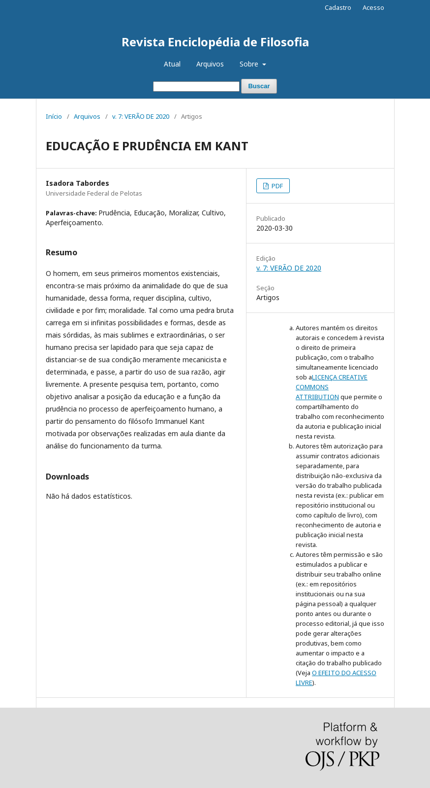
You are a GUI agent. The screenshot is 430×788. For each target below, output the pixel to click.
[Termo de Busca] (196, 86)
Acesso (373, 7)
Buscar (259, 86)
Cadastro (338, 7)
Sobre (250, 64)
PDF (276, 185)
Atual (172, 64)
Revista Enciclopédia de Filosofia (215, 42)
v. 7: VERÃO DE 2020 (140, 116)
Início (54, 116)
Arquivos (210, 64)
